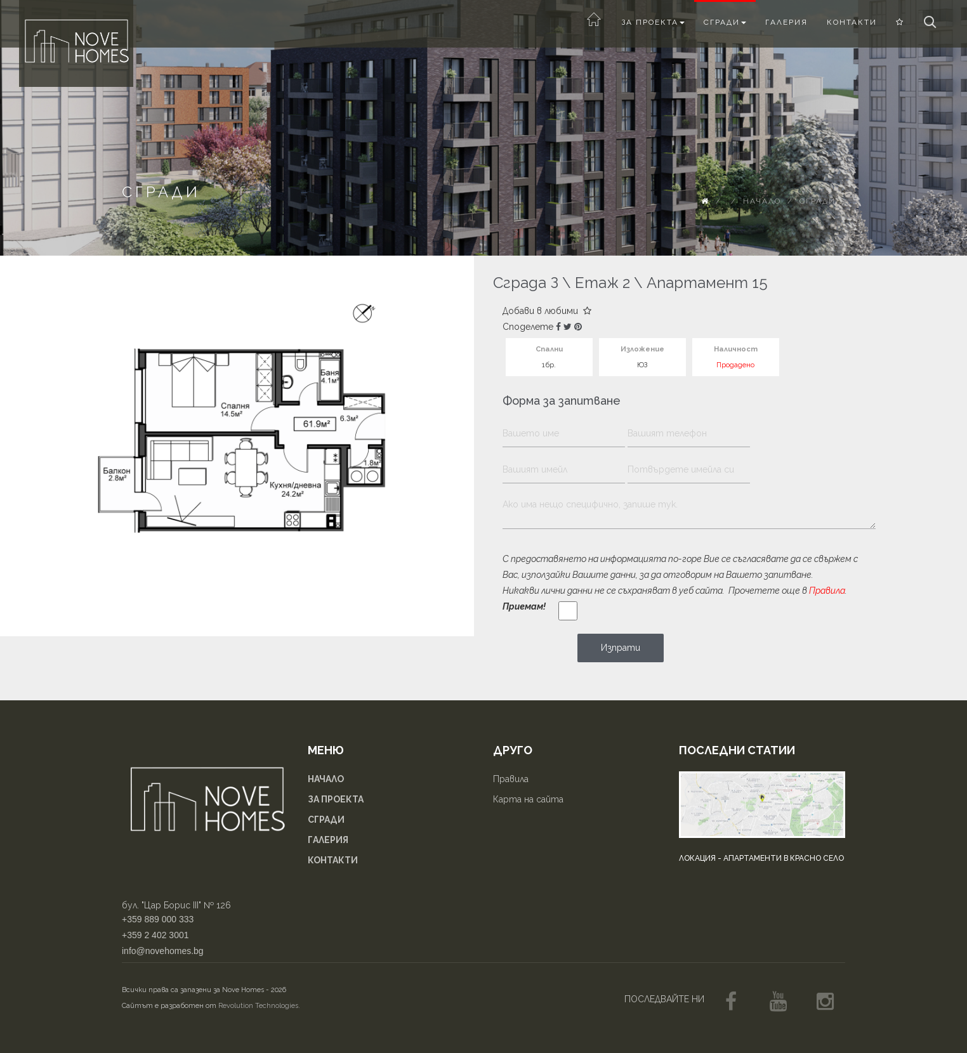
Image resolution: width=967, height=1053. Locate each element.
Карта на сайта (528, 799)
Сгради (725, 22)
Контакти (852, 22)
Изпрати (620, 648)
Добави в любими (547, 311)
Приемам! (524, 606)
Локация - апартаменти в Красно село (761, 858)
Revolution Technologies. (259, 1006)
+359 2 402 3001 (155, 935)
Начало (762, 201)
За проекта (653, 22)
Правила (827, 590)
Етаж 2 (602, 282)
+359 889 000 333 (158, 919)
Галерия (786, 22)
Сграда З (525, 282)
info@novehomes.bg (163, 951)
